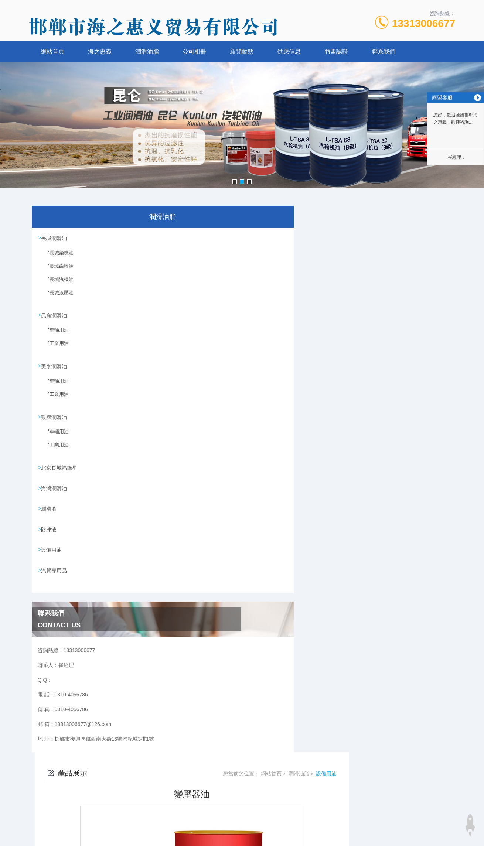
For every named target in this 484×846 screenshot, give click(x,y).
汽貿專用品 (55, 575)
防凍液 (50, 533)
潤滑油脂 (147, 51)
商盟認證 (336, 51)
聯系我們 (383, 51)
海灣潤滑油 (55, 491)
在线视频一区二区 (20, 842)
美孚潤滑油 (55, 367)
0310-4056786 (188, 802)
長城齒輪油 (56, 270)
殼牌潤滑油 (55, 419)
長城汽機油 (56, 284)
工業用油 (54, 348)
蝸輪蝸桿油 (193, 453)
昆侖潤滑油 (55, 316)
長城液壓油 (56, 297)
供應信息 (289, 51)
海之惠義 (100, 51)
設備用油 (52, 554)
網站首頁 (52, 51)
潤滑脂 (50, 512)
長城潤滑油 (55, 238)
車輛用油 (54, 335)
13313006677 (423, 23)
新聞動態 (241, 51)
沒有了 (187, 466)
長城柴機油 (56, 257)
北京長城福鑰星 (60, 470)
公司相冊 (194, 51)
